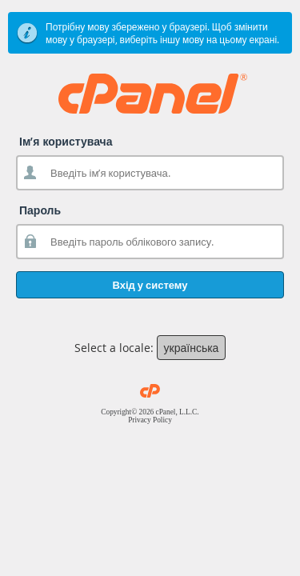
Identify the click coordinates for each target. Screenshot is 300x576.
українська (191, 347)
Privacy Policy (150, 420)
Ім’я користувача (66, 141)
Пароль (40, 210)
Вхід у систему (149, 285)
